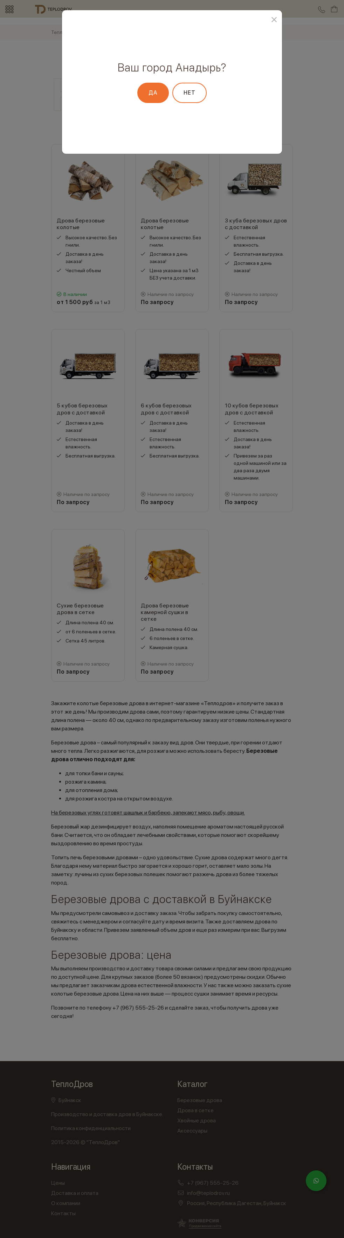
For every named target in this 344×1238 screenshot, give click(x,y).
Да (153, 92)
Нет (189, 92)
